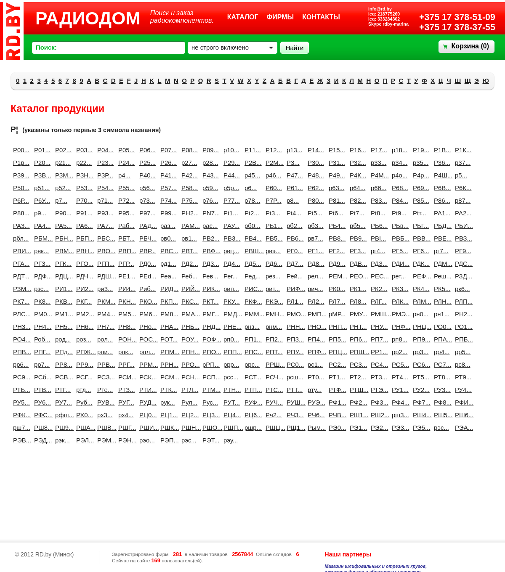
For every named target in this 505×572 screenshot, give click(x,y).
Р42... (188, 175)
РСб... (41, 377)
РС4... (378, 364)
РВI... (378, 238)
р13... (294, 150)
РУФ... (252, 402)
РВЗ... (462, 238)
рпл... (146, 351)
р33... (378, 162)
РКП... (167, 301)
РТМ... (209, 389)
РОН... (125, 339)
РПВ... (20, 351)
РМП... (315, 314)
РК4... (420, 288)
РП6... (357, 339)
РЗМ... (20, 288)
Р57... (167, 187)
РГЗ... (41, 263)
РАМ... (188, 225)
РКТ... (209, 301)
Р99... (167, 213)
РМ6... (146, 314)
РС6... (420, 364)
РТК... (167, 389)
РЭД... (41, 440)
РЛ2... (315, 301)
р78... (252, 200)
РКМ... (104, 301)
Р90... (62, 213)
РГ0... (294, 250)
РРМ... (146, 364)
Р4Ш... (441, 175)
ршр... (252, 427)
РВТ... (188, 250)
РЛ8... (357, 301)
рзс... (41, 288)
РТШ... (357, 389)
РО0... (441, 326)
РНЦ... (420, 326)
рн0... (420, 314)
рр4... (441, 351)
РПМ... (167, 351)
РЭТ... (209, 440)
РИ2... (83, 288)
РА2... (462, 213)
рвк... (41, 250)
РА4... (41, 225)
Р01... (41, 150)
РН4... (41, 326)
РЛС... (20, 314)
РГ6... (420, 250)
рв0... (167, 238)
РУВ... (104, 402)
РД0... (146, 263)
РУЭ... (315, 402)
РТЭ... (378, 389)
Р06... (146, 150)
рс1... (315, 364)
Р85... (420, 200)
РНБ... (188, 326)
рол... (104, 339)
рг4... (378, 250)
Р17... (378, 150)
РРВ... (104, 364)
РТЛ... (188, 389)
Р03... (83, 150)
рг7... (441, 250)
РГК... (62, 263)
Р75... (188, 200)
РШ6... (462, 414)
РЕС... (378, 276)
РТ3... (378, 377)
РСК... (146, 377)
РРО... (188, 364)
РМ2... (83, 314)
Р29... (230, 162)
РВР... (146, 250)
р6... (251, 187)
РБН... (62, 238)
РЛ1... (294, 301)
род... (62, 339)
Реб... (188, 276)
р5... (461, 175)
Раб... (125, 225)
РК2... (378, 288)
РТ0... (315, 377)
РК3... (399, 288)
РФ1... (336, 402)
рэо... (146, 440)
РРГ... (125, 364)
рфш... (62, 414)
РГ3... (357, 250)
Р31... (336, 162)
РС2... (336, 364)
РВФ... (209, 250)
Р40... (146, 175)
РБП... (83, 238)
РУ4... (462, 389)
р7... (61, 200)
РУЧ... (273, 402)
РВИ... (20, 250)
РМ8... (167, 314)
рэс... (188, 440)
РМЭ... (399, 314)
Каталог (242, 17)
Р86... (441, 200)
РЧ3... (294, 414)
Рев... (209, 276)
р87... (462, 200)
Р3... (293, 162)
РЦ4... (230, 414)
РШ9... (62, 427)
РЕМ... (336, 276)
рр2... (399, 351)
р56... (146, 187)
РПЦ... (336, 351)
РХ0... (83, 414)
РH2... (188, 213)
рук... (167, 402)
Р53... (83, 187)
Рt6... (336, 213)
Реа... (167, 276)
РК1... (357, 288)
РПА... (441, 339)
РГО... (83, 263)
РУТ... (230, 402)
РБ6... (378, 225)
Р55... (125, 187)
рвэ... (273, 250)
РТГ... (62, 389)
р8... (293, 200)
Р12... (273, 150)
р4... (124, 175)
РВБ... (399, 238)
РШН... (188, 427)
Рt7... (357, 213)
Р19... (420, 150)
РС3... (357, 364)
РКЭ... (273, 301)
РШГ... (125, 427)
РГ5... (399, 250)
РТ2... (357, 377)
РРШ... (273, 364)
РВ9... (357, 238)
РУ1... (399, 389)
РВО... (104, 250)
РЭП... (167, 440)
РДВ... (357, 263)
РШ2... (378, 414)
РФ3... (378, 402)
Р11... (252, 150)
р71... (104, 200)
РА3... (20, 225)
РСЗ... (104, 377)
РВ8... (336, 238)
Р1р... (20, 162)
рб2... (294, 225)
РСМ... (167, 377)
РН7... (104, 326)
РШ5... (441, 414)
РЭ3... (399, 427)
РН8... (125, 326)
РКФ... (252, 301)
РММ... (252, 314)
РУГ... (125, 402)
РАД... (146, 225)
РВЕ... (441, 238)
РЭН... (125, 440)
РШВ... (104, 427)
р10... (230, 150)
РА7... (104, 225)
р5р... (230, 187)
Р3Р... (104, 175)
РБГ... (420, 225)
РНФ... (399, 326)
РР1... (378, 351)
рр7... (41, 364)
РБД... (441, 225)
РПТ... (273, 351)
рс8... (462, 364)
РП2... (273, 339)
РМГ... (209, 314)
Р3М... (62, 175)
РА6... (83, 225)
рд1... (167, 263)
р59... (209, 187)
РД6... (273, 263)
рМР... (336, 314)
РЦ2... (188, 414)
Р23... (104, 162)
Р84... (399, 200)
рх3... (104, 414)
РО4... (20, 339)
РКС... (188, 301)
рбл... (20, 238)
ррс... (252, 364)
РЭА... (462, 427)
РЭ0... (336, 427)
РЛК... (399, 301)
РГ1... (315, 250)
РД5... (252, 263)
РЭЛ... (83, 440)
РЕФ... (420, 276)
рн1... (441, 314)
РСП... (209, 377)
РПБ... (462, 339)
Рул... (188, 402)
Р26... (167, 162)
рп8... (399, 339)
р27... (188, 162)
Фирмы (280, 17)
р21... (62, 162)
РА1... (441, 213)
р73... (146, 200)
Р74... (167, 200)
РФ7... (420, 402)
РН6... (83, 326)
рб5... (357, 225)
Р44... (230, 175)
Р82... (357, 200)
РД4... (230, 263)
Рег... (230, 276)
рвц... (230, 250)
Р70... (83, 200)
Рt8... (378, 213)
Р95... (125, 213)
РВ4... (252, 238)
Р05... (125, 150)
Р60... (273, 187)
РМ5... (125, 314)
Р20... (41, 162)
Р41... (167, 175)
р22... (83, 162)
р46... (273, 175)
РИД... (167, 288)
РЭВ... (20, 440)
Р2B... (252, 162)
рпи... (104, 351)
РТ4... (399, 377)
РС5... (399, 364)
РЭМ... (104, 440)
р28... (209, 162)
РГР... (125, 263)
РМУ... (357, 314)
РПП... (230, 351)
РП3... (294, 339)
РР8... (62, 364)
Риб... (146, 288)
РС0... (294, 364)
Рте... (104, 389)
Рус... (209, 402)
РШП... (230, 427)
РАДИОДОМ (88, 18)
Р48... (315, 175)
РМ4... (104, 314)
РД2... (188, 263)
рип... (230, 288)
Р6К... (462, 187)
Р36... (441, 162)
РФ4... (399, 402)
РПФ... (315, 351)
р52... (62, 187)
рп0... (230, 339)
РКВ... (62, 301)
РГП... (104, 263)
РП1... (252, 339)
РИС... (252, 288)
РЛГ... (378, 301)
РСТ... (252, 377)
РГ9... (462, 250)
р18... (399, 150)
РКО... (146, 301)
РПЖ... (83, 351)
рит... (273, 288)
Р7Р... (273, 200)
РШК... (167, 427)
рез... (273, 276)
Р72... (125, 200)
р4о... (399, 175)
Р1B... (441, 150)
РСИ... (125, 377)
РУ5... (20, 402)
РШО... (209, 427)
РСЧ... (273, 377)
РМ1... (62, 314)
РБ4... (336, 225)
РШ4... (420, 414)
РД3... (209, 263)
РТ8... (441, 377)
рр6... (20, 364)
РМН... (273, 314)
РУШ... (294, 402)
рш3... (399, 414)
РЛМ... (420, 301)
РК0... (336, 288)
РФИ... (462, 402)
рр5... (462, 351)
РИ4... (125, 288)
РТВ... (41, 389)
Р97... (146, 213)
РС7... (441, 364)
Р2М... (273, 162)
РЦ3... (209, 414)
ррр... (230, 364)
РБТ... (125, 238)
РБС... (104, 238)
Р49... (336, 175)
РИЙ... (188, 288)
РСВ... (62, 377)
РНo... (146, 326)
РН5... (62, 326)
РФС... (41, 414)
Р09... (209, 150)
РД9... (336, 263)
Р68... (399, 187)
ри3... (104, 288)
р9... (40, 213)
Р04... (104, 150)
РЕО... (357, 276)
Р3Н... (83, 175)
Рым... (315, 427)
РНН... (294, 326)
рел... (315, 276)
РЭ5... (420, 427)
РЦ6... (252, 414)
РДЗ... (378, 263)
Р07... (167, 150)
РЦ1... (167, 414)
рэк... (62, 440)
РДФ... (41, 276)
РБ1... (273, 225)
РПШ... (357, 351)
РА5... (62, 225)
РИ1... (62, 288)
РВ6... (294, 238)
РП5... (336, 339)
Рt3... (273, 213)
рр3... (420, 351)
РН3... (20, 326)
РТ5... (420, 377)
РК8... (41, 301)
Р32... (357, 162)
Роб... (41, 339)
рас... (209, 225)
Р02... (62, 150)
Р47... (294, 175)
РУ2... (420, 389)
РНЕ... (230, 326)
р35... (420, 162)
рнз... (252, 326)
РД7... (294, 263)
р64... (357, 187)
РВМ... (62, 250)
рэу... (230, 440)
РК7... (20, 301)
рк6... (462, 288)
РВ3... (230, 238)
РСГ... (83, 377)
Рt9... (399, 213)
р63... (336, 187)
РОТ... (167, 339)
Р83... (378, 200)
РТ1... (336, 377)
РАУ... (230, 225)
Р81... (336, 200)
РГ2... (336, 250)
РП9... (420, 339)
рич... (315, 288)
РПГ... (41, 351)
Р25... (146, 162)
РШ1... (357, 414)
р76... (209, 200)
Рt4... (294, 213)
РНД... (209, 326)
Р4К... (357, 175)
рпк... (125, 351)
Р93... (104, 213)
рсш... (294, 377)
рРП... (209, 364)
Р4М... (378, 175)
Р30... (315, 162)
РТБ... (20, 389)
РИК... (209, 288)
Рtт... (419, 213)
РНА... (167, 326)
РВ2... (209, 238)
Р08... (188, 150)
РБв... (399, 225)
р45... (252, 175)
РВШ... (252, 250)
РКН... (125, 301)
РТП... (252, 389)
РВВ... (420, 238)
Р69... (420, 187)
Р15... (336, 150)
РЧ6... (315, 414)
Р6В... (441, 187)
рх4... (125, 414)
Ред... (252, 276)
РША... (83, 427)
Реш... (441, 276)
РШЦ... (273, 427)
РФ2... (357, 402)
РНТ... (357, 326)
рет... (399, 276)
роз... (83, 339)
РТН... (230, 389)
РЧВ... (336, 414)
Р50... (20, 187)
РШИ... (146, 427)
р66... (378, 187)
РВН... (83, 250)
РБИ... (462, 225)
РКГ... (83, 301)
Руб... (83, 402)
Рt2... (252, 213)
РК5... (441, 288)
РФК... (20, 414)
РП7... (378, 339)
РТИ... (146, 389)
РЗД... (462, 276)
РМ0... (41, 314)
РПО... (209, 351)
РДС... (462, 263)
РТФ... (336, 389)
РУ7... (62, 402)
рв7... (315, 238)
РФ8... (441, 402)
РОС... (146, 339)
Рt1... (230, 213)
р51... (41, 187)
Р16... (357, 150)
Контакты (321, 17)
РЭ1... (357, 427)
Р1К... (462, 150)
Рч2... (273, 414)
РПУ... (294, 351)
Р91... (83, 213)
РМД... (230, 314)
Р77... (230, 200)
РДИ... (399, 263)
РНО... (315, 326)
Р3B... (41, 175)
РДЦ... (62, 276)
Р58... (188, 187)
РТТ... (294, 389)
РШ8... (41, 427)
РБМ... (41, 238)
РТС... (273, 389)
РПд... (62, 351)
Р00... (20, 150)
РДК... (420, 263)
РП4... (315, 339)
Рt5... (315, 213)
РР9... (83, 364)
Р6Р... (20, 200)
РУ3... (441, 389)
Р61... (294, 187)
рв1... (188, 238)
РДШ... (104, 276)
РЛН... (441, 301)
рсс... (230, 377)
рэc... (441, 427)
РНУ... (378, 326)
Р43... (209, 175)
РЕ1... (125, 276)
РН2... (462, 314)
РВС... (167, 250)
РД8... (315, 263)
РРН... (167, 364)
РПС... (252, 351)
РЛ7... (336, 301)
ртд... (83, 389)
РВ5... (273, 238)
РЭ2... (378, 427)
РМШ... (378, 314)
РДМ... (441, 263)
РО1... (462, 326)
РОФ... (209, 339)
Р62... (315, 187)
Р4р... (420, 175)
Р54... (104, 187)
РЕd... (146, 276)
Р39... (20, 175)
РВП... (125, 250)
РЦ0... (146, 414)
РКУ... (230, 301)
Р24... (125, 162)
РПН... (188, 351)
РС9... (20, 377)
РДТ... (20, 276)
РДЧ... (83, 276)
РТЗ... (125, 389)
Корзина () (470, 46)
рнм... (273, 326)
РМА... (188, 314)
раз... (167, 225)
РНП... (336, 326)
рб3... (315, 225)
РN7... (209, 213)
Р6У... (41, 200)
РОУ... (188, 339)
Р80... (315, 200)
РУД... (146, 402)
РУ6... (41, 402)
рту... (315, 389)
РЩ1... (294, 427)
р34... (399, 162)
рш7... (20, 427)
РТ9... (462, 377)
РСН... (188, 377)
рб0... (252, 225)
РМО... (294, 314)
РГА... (20, 263)
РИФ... (294, 288)
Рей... (294, 276)
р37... (462, 162)
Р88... (20, 213)
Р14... (315, 150)
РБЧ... (146, 238)
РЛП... (462, 301)
